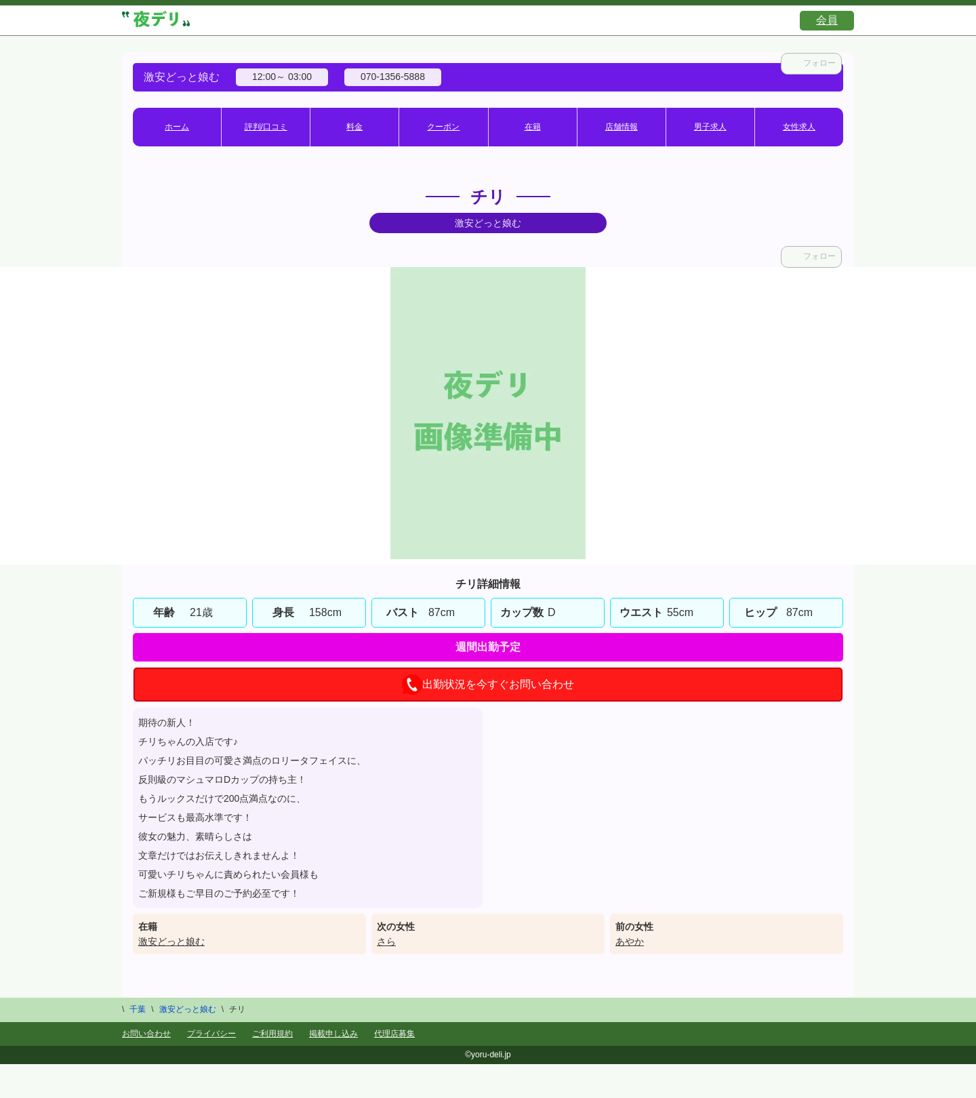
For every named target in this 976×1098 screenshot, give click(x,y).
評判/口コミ (266, 126)
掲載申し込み (333, 1033)
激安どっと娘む (171, 941)
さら (386, 941)
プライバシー (211, 1033)
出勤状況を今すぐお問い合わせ (488, 684)
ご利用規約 (272, 1033)
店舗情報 (621, 126)
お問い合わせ (146, 1033)
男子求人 (710, 126)
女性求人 (799, 126)
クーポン (443, 126)
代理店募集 (394, 1033)
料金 (354, 126)
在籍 (533, 126)
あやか (629, 941)
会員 (827, 20)
